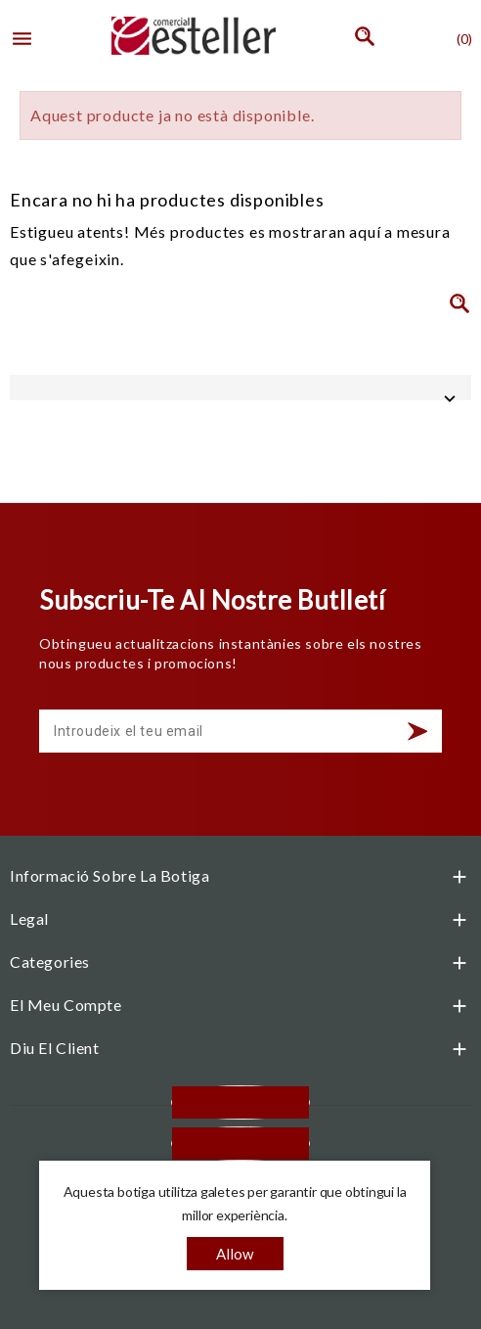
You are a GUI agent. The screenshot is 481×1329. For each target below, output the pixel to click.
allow (235, 1253)
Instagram (240, 1143)
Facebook (240, 1102)
